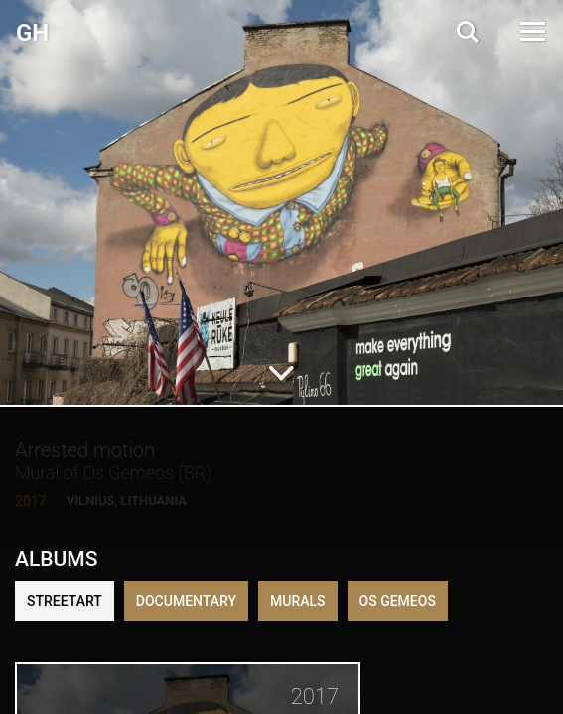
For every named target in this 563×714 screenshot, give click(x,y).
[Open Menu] (531, 31)
